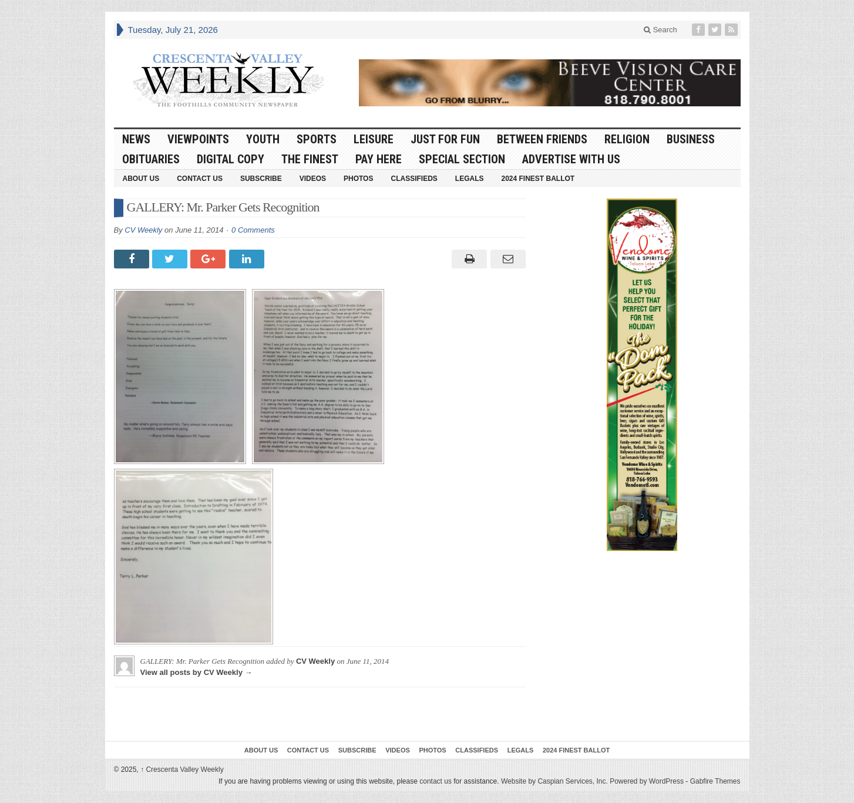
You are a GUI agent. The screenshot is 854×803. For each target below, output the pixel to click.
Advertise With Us (571, 159)
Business (691, 139)
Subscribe (261, 178)
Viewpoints (198, 139)
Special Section (462, 159)
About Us (141, 178)
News (136, 139)
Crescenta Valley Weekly (182, 769)
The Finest (309, 159)
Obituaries (151, 159)
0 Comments (253, 230)
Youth (263, 139)
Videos (313, 178)
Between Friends (542, 139)
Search (660, 29)
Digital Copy (230, 159)
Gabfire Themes (715, 781)
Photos (358, 178)
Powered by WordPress (647, 781)
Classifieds (414, 178)
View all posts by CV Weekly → (196, 672)
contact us (435, 781)
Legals (469, 178)
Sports (317, 139)
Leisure (374, 139)
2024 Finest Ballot (537, 178)
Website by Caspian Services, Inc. (554, 781)
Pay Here (378, 159)
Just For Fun (445, 139)
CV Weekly (143, 230)
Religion (627, 139)
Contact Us (200, 178)
